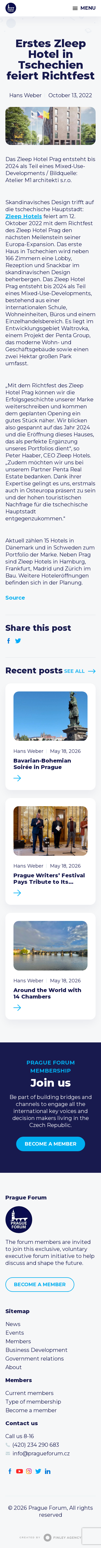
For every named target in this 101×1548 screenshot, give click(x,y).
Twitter (18, 641)
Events (14, 1333)
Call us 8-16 (19, 1436)
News (12, 1324)
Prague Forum (10, 8)
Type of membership (33, 1402)
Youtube (19, 1471)
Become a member (50, 1144)
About (13, 1367)
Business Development (36, 1350)
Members (18, 1341)
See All (74, 671)
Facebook (8, 641)
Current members (29, 1393)
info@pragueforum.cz (41, 1453)
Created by (51, 1538)
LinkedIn (47, 1471)
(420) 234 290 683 (35, 1445)
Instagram (29, 1471)
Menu (88, 8)
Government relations (34, 1358)
